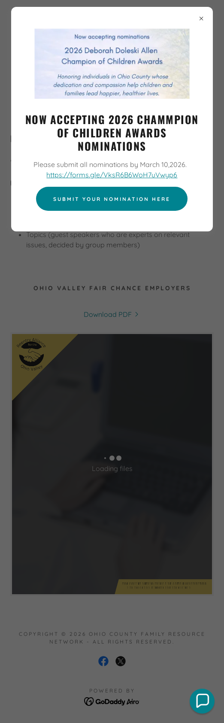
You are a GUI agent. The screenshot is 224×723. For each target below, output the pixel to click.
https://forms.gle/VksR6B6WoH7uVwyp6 (111, 174)
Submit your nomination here (111, 199)
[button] (202, 701)
